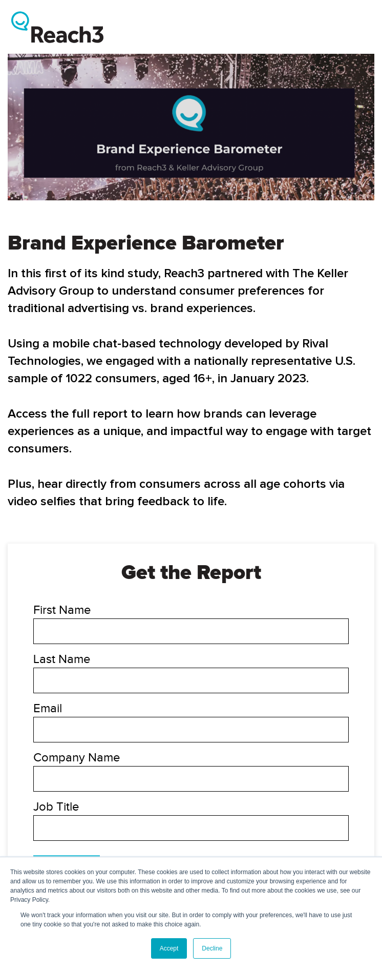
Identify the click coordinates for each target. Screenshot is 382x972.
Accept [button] (169, 948)
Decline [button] (212, 948)
